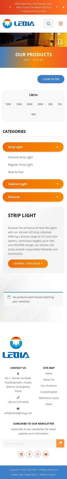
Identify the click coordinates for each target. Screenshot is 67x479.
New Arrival (15, 172)
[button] (8, 104)
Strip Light (15, 147)
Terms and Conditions (24, 468)
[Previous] (10, 7)
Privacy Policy (48, 468)
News (49, 398)
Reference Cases (49, 392)
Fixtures (14, 197)
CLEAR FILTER (51, 79)
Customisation (49, 386)
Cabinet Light (17, 184)
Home (27, 59)
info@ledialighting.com (18, 407)
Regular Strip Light (20, 164)
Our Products (49, 380)
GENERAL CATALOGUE (28, 263)
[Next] (57, 7)
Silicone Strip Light (20, 157)
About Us (48, 373)
